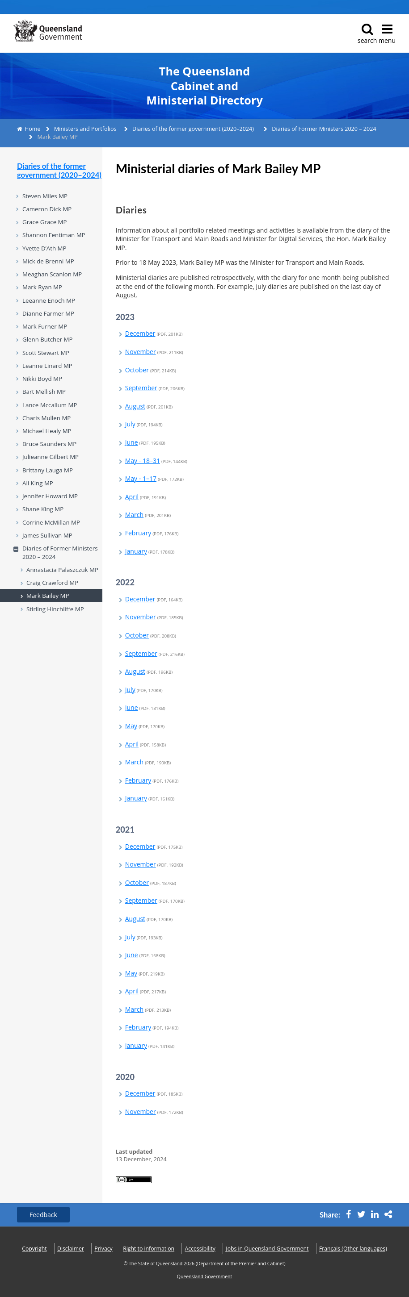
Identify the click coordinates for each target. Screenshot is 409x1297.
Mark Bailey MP (47, 596)
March (148, 514)
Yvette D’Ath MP (44, 248)
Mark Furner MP (44, 326)
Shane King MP (42, 509)
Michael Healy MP (47, 431)
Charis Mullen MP (46, 418)
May (144, 725)
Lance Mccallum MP (49, 405)
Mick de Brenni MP (48, 261)
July (144, 424)
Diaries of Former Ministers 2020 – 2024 (324, 129)
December (154, 333)
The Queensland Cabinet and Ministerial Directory (204, 86)
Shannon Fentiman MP (53, 235)
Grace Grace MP (44, 222)
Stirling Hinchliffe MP (55, 609)
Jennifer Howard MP (50, 496)
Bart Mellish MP (44, 392)
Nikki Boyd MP (42, 379)
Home (33, 129)
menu (387, 34)
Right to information (148, 1248)
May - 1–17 (154, 478)
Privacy (103, 1248)
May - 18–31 (156, 460)
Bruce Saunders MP (49, 444)
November (154, 351)
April (145, 496)
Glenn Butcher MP (47, 339)
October (150, 370)
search (367, 34)
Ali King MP (37, 483)
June (145, 442)
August (149, 406)
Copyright (34, 1248)
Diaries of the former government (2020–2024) (193, 129)
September (155, 388)
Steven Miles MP (44, 196)
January (149, 551)
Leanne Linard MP (47, 366)
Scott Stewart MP (45, 353)
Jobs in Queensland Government (267, 1248)
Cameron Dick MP (47, 209)
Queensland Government (204, 1276)
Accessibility (200, 1248)
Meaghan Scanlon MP (52, 274)
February (152, 533)
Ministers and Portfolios (85, 129)
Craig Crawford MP (52, 583)
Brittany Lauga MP (47, 470)
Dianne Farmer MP (48, 313)
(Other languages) (353, 1248)
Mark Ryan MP (42, 287)
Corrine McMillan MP (51, 522)
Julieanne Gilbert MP (50, 457)
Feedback (43, 1214)
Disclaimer (70, 1248)
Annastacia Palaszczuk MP (62, 570)
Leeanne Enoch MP (48, 300)
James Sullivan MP (47, 535)
